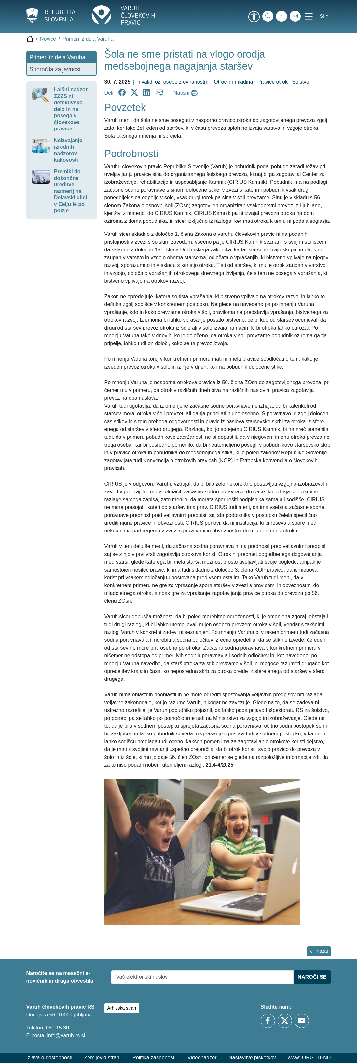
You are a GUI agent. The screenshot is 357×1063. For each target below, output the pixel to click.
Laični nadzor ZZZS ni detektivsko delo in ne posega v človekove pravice (71, 109)
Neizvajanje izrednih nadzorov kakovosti (68, 150)
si (322, 16)
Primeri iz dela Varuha (87, 39)
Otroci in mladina (234, 82)
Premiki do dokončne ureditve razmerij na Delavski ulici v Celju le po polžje (70, 191)
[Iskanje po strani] (267, 16)
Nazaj (319, 951)
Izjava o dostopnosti (49, 1057)
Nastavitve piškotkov (252, 1057)
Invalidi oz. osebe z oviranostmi (174, 82)
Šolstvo (300, 82)
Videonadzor (202, 1057)
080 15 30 (57, 1027)
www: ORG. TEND (309, 1057)
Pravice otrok (273, 82)
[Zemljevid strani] (281, 16)
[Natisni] (186, 93)
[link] (254, 17)
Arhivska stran (121, 1008)
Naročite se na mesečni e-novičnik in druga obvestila (59, 977)
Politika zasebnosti (154, 1057)
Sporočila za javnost (55, 69)
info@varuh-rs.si (66, 1035)
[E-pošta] (295, 16)
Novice (48, 39)
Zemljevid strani (102, 1057)
